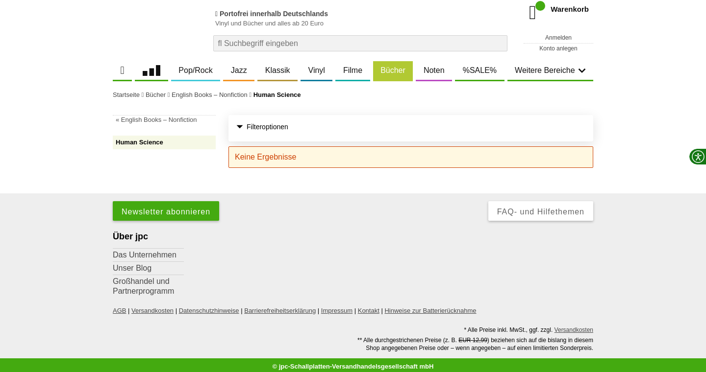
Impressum (337, 307)
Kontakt (368, 307)
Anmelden (558, 37)
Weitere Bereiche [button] (550, 70)
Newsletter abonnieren (166, 208)
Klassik (277, 70)
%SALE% (480, 70)
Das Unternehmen (144, 251)
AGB (119, 307)
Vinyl (316, 70)
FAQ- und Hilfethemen (540, 208)
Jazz (239, 70)
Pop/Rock (195, 70)
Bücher (392, 70)
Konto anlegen (558, 48)
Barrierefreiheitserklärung (280, 307)
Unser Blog (132, 264)
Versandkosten (152, 307)
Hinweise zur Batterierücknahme (430, 307)
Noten (434, 70)
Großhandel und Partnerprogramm (143, 283)
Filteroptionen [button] (262, 127)
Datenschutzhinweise (209, 307)
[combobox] (360, 43)
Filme (352, 70)
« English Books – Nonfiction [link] (156, 119)
